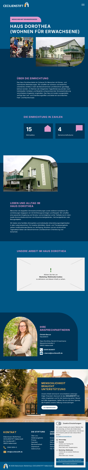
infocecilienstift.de (15, 452)
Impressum (35, 446)
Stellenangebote (37, 438)
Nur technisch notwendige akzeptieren (69, 460)
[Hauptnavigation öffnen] (83, 5)
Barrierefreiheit (36, 444)
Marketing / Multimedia (64, 450)
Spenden (34, 442)
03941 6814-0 (12, 447)
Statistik (60, 442)
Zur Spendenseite (49, 407)
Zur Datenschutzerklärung (64, 436)
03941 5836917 (49, 349)
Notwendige (61, 439)
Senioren (53, 446)
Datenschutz (35, 449)
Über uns (34, 436)
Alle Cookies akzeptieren (70, 463)
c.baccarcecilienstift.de (53, 353)
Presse (33, 440)
